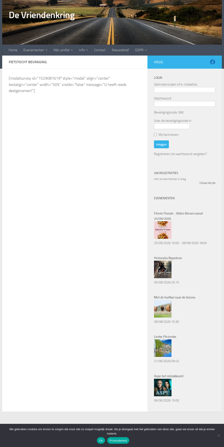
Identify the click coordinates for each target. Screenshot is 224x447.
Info (82, 50)
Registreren (162, 154)
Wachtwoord (162, 98)
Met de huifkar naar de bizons (174, 297)
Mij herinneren (168, 135)
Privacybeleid (118, 440)
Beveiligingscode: (166, 112)
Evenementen (33, 50)
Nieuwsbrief (120, 50)
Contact (100, 50)
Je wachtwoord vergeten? (189, 154)
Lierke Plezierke (165, 337)
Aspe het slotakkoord (168, 376)
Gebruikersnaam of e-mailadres (175, 84)
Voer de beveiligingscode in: (173, 121)
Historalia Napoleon (168, 258)
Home (13, 50)
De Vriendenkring (42, 15)
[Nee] (218, 435)
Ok (101, 440)
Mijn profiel (62, 50)
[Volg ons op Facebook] (212, 62)
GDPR (139, 50)
